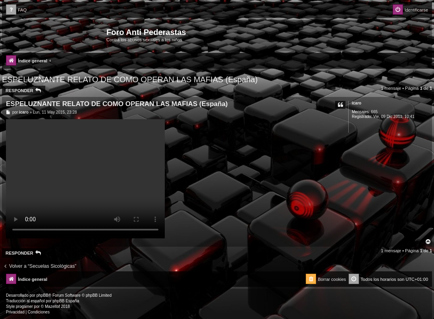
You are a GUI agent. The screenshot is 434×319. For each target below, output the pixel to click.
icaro (356, 103)
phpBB (42, 295)
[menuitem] (16, 10)
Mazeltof (52, 306)
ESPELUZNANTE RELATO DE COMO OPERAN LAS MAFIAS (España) (130, 79)
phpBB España (65, 301)
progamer (24, 306)
